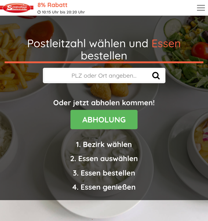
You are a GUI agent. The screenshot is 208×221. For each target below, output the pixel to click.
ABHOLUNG (104, 119)
